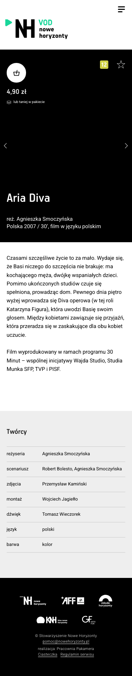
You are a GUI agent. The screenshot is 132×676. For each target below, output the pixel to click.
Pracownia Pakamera (75, 648)
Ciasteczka (47, 654)
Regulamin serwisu (77, 654)
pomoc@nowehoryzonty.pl (66, 641)
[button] (126, 146)
